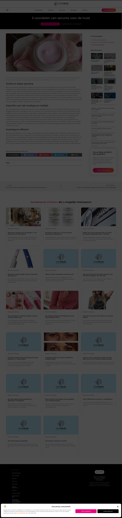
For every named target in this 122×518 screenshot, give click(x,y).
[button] (118, 506)
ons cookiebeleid (20, 513)
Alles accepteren (86, 511)
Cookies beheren (108, 511)
